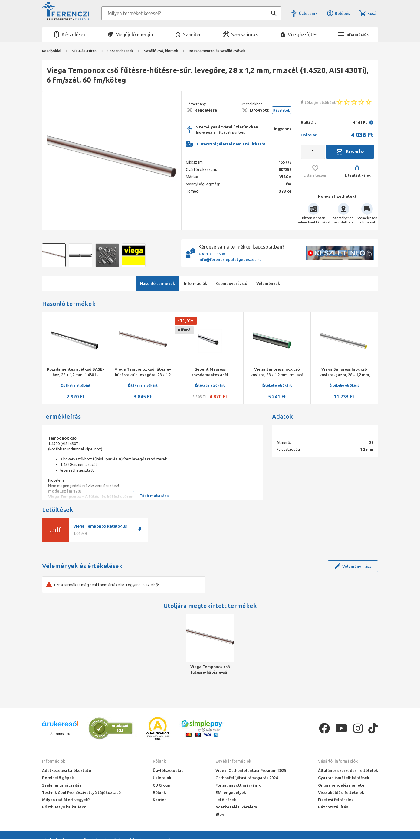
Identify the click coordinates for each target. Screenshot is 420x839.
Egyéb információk (233, 761)
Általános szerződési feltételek (348, 770)
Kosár (368, 13)
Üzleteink (308, 13)
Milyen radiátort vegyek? (66, 800)
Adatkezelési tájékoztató (66, 770)
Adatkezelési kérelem (236, 807)
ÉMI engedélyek (230, 792)
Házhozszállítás (333, 807)
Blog (219, 814)
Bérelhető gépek (58, 778)
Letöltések (225, 800)
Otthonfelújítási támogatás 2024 (246, 778)
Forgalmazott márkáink (238, 785)
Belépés (338, 13)
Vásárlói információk (338, 761)
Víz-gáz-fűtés (302, 34)
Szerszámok (244, 34)
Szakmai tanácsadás (61, 785)
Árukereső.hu (60, 734)
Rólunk (159, 761)
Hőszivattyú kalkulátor (64, 807)
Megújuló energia (134, 34)
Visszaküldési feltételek (341, 792)
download (139, 529)
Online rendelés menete (341, 785)
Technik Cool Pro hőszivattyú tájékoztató (81, 792)
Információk (53, 761)
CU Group (161, 785)
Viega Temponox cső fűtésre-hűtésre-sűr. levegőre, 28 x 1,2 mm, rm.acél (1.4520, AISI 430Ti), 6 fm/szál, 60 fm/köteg (210, 670)
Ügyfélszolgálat (168, 770)
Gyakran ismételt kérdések (343, 778)
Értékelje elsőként (75, 385)
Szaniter (192, 34)
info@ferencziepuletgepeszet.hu (230, 259)
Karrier (159, 800)
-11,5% (186, 320)
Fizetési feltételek (335, 800)
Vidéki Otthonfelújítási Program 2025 (250, 770)
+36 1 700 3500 (212, 254)
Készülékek (74, 34)
